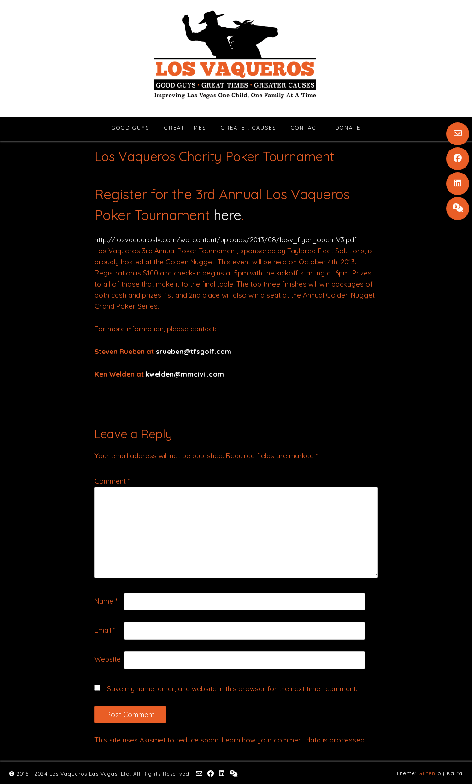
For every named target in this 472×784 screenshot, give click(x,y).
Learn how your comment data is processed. (294, 740)
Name (106, 601)
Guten (427, 773)
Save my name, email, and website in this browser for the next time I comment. (232, 688)
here (228, 215)
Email (104, 630)
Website (107, 659)
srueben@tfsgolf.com (193, 351)
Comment (112, 481)
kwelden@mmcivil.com (185, 374)
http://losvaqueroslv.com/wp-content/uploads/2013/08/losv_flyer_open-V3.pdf (225, 239)
